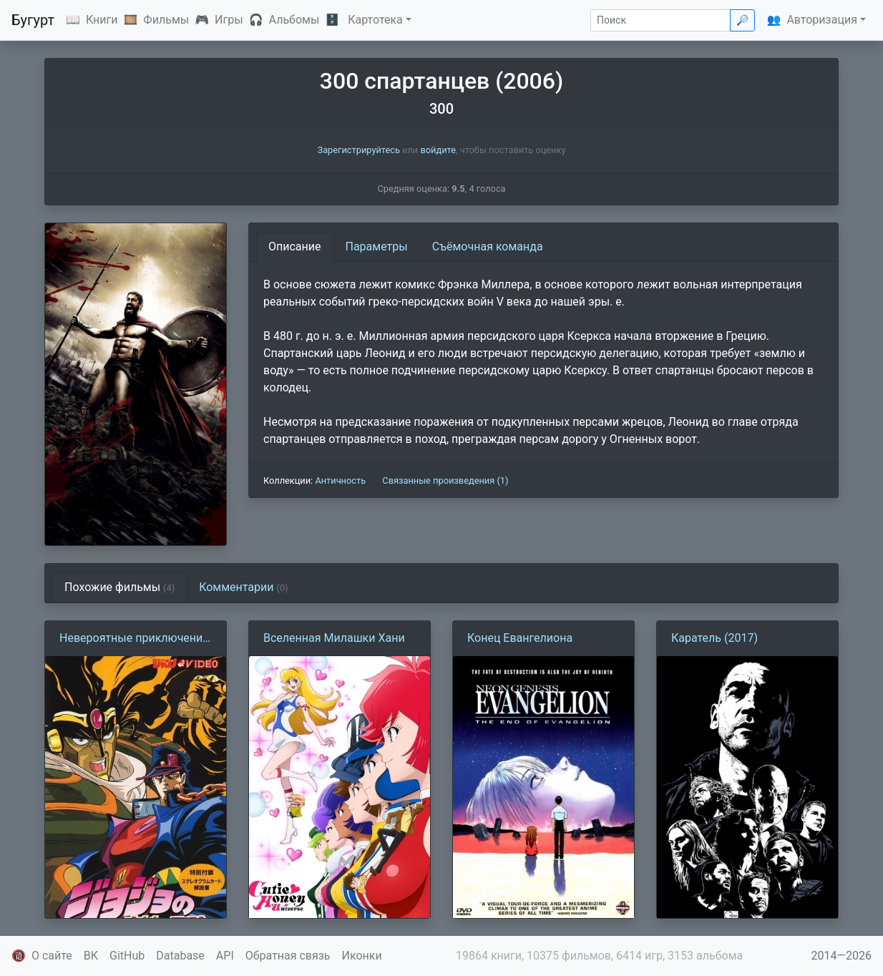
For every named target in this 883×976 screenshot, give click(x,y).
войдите (438, 150)
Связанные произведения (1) (445, 480)
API (225, 955)
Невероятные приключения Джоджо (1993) (134, 639)
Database (180, 955)
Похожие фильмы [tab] (119, 587)
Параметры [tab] (377, 246)
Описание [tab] (294, 246)
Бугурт (32, 20)
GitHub (127, 955)
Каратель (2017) (714, 638)
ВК (91, 955)
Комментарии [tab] (243, 587)
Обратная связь (288, 955)
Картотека (375, 19)
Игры (229, 19)
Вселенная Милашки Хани (334, 638)
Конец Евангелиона (519, 638)
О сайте (51, 955)
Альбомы (294, 19)
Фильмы (166, 19)
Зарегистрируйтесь (359, 150)
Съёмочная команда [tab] (487, 246)
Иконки (362, 955)
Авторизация (821, 19)
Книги (102, 19)
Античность (340, 480)
